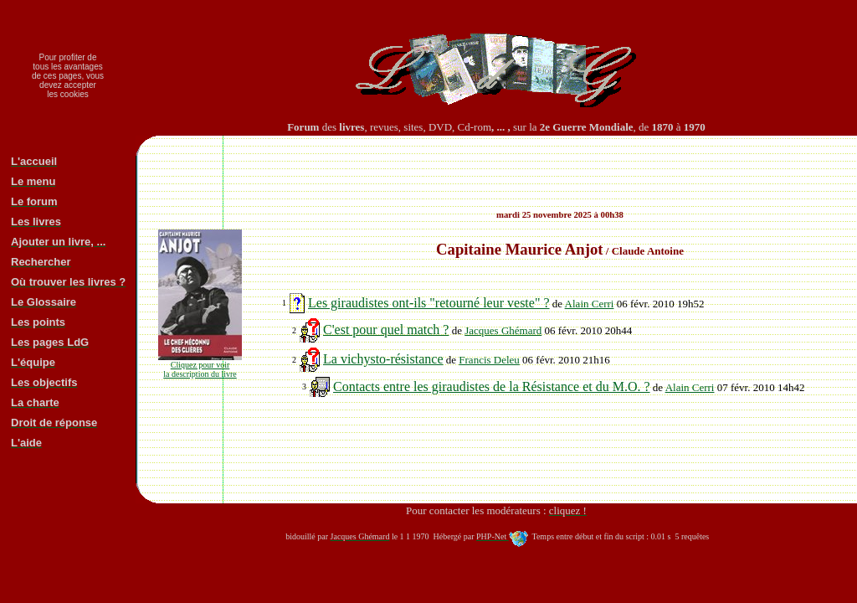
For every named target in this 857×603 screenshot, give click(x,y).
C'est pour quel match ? (386, 329)
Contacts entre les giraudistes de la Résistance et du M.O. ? (491, 386)
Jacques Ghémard (502, 330)
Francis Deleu (489, 359)
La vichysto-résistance (383, 359)
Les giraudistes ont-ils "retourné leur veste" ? (429, 303)
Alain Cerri (589, 303)
